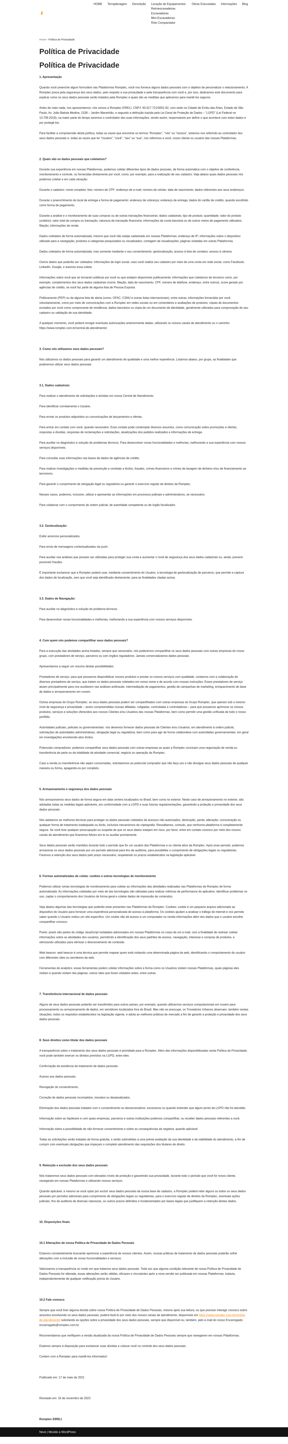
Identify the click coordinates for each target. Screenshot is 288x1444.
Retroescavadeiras (163, 8)
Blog (245, 4)
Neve (42, 1439)
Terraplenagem (117, 4)
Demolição (138, 4)
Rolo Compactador (163, 22)
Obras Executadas (203, 4)
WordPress (68, 1439)
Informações (229, 4)
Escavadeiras (159, 13)
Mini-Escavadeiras (163, 18)
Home (42, 39)
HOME (97, 4)
